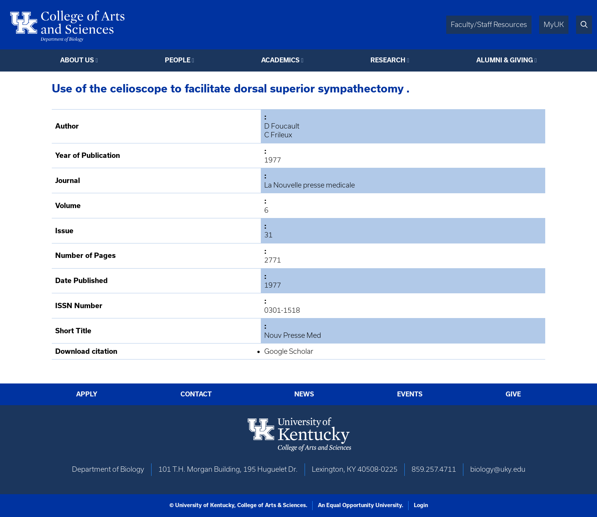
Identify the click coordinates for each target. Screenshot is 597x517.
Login (421, 505)
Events (410, 394)
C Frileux (278, 135)
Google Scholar (288, 351)
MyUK (554, 25)
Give (513, 394)
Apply (86, 394)
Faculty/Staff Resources (489, 25)
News (304, 394)
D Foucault (281, 126)
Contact (196, 394)
